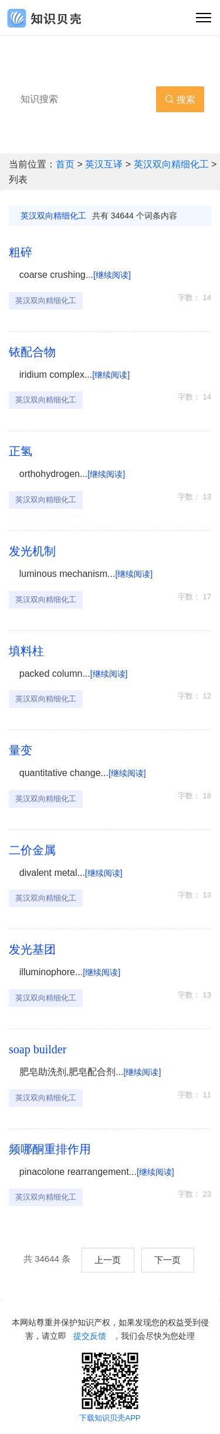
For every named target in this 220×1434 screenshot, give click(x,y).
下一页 (167, 1260)
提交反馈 (89, 1336)
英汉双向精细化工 (171, 164)
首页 (66, 164)
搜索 (180, 100)
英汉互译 (105, 164)
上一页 (107, 1260)
